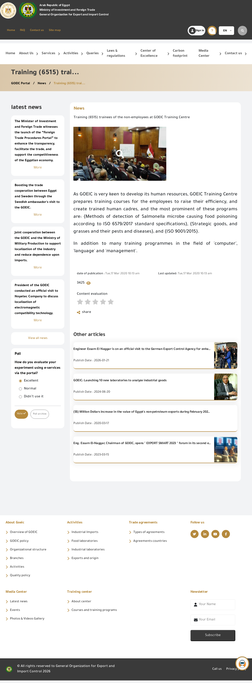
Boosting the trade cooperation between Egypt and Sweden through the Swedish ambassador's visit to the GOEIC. (37, 197)
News (44, 84)
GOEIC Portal (21, 84)
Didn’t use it (33, 397)
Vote (21, 413)
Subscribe (213, 638)
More (38, 168)
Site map (55, 30)
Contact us (37, 30)
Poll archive (40, 413)
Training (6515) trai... (72, 84)
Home (11, 30)
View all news (37, 338)
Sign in (196, 30)
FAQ (22, 30)
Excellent (31, 381)
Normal (30, 389)
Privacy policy (235, 672)
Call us (214, 672)
